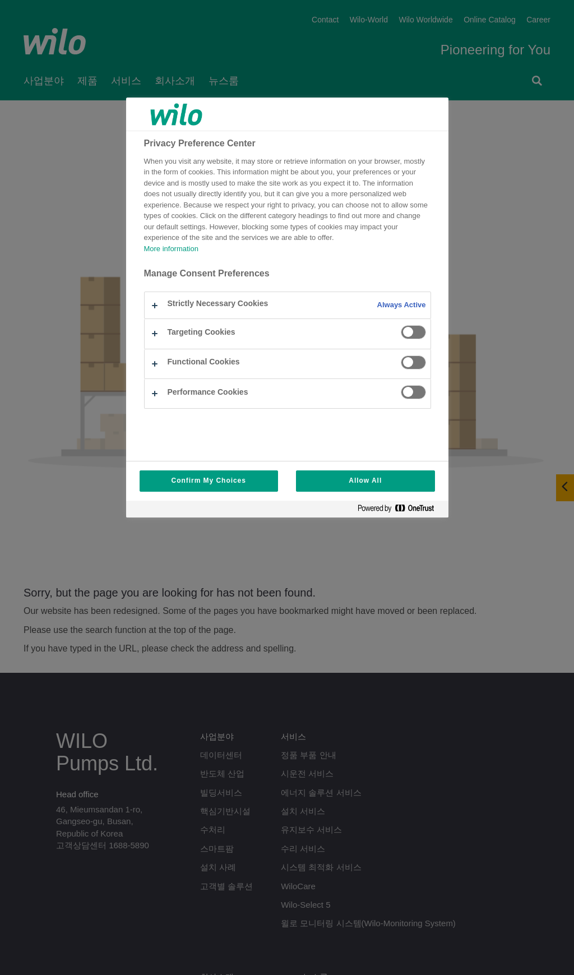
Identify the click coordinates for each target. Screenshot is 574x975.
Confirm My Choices (209, 480)
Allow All (365, 480)
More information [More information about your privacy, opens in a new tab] (171, 249)
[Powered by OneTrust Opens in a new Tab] (400, 510)
